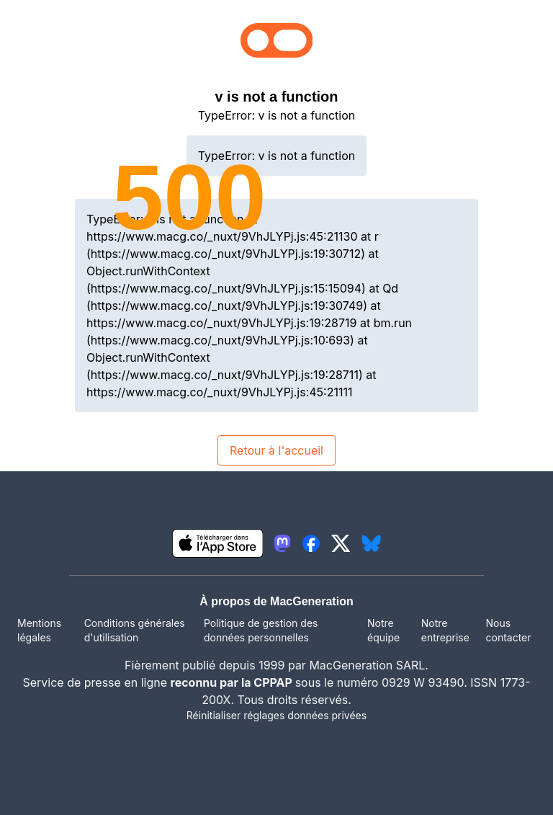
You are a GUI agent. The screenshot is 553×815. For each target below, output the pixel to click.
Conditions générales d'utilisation (134, 630)
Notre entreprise (445, 630)
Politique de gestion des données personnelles (261, 630)
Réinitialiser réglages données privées (276, 715)
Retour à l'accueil (276, 450)
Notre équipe (383, 630)
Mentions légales (39, 630)
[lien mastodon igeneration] (282, 543)
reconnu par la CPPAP (233, 682)
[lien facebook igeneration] (311, 543)
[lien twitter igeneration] (341, 543)
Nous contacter (508, 630)
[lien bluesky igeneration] (371, 543)
